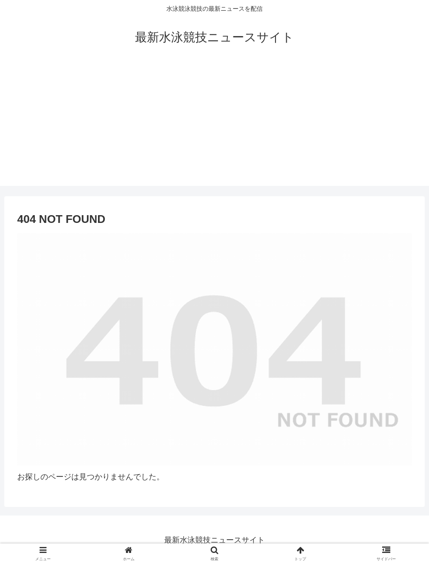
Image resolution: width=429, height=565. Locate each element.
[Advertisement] (214, 125)
